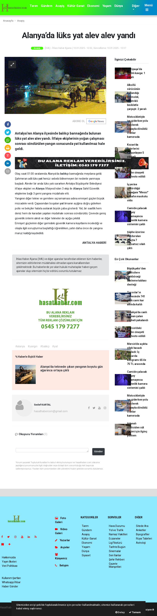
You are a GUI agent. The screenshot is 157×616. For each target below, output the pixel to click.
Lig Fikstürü (115, 542)
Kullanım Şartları (11, 578)
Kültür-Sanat (75, 6)
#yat (55, 346)
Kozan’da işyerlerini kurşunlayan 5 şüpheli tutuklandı (135, 152)
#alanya (20, 346)
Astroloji (141, 542)
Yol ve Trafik (116, 530)
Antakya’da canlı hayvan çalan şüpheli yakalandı (137, 316)
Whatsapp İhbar (11, 582)
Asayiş (59, 6)
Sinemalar (115, 551)
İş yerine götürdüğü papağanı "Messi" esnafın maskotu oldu (137, 192)
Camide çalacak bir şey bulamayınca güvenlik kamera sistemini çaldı (137, 216)
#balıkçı (44, 346)
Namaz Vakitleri (118, 534)
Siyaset (86, 555)
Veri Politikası (9, 565)
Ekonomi (93, 6)
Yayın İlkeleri (9, 561)
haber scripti (7, 611)
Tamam (135, 612)
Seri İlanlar (115, 555)
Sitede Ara (142, 525)
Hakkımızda (9, 557)
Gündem (46, 6)
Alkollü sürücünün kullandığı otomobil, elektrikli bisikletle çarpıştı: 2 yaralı (136, 96)
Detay (120, 612)
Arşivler (62, 547)
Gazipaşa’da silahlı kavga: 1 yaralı (136, 73)
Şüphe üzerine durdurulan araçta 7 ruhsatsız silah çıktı (136, 240)
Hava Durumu (117, 525)
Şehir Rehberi (117, 559)
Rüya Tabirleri (144, 538)
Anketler (141, 530)
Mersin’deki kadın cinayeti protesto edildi (136, 172)
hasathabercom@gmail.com (51, 411)
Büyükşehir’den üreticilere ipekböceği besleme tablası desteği (136, 276)
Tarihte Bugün (117, 546)
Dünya (118, 6)
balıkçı (64, 173)
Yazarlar (62, 540)
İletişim (62, 565)
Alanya (40, 188)
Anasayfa (8, 20)
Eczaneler (115, 538)
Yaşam (106, 6)
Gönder (98, 451)
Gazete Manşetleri (115, 565)
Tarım (34, 6)
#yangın (32, 346)
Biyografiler (143, 534)
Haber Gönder (10, 586)
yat (40, 178)
